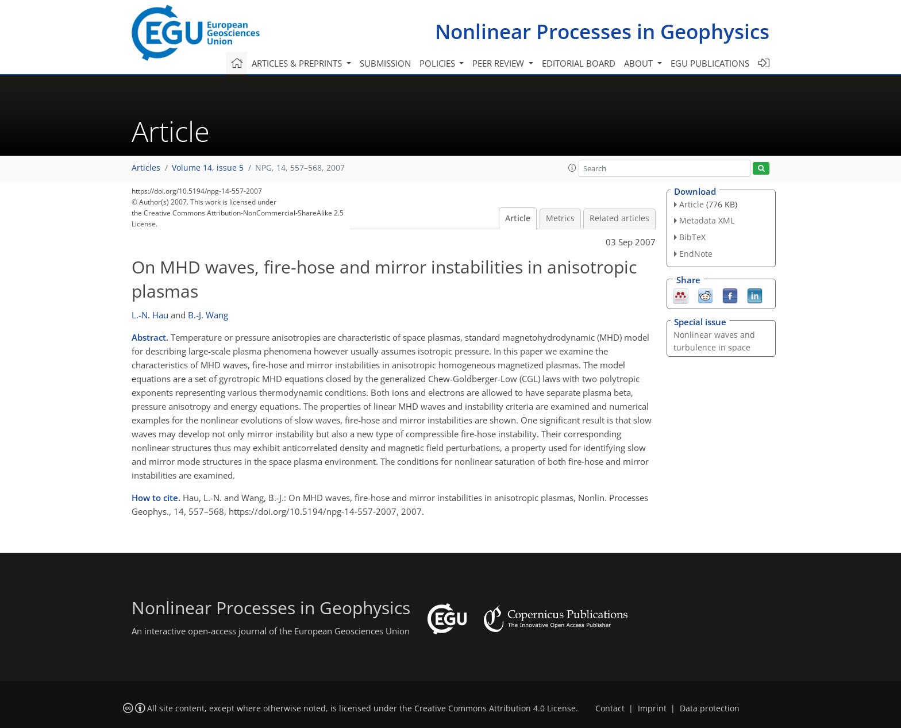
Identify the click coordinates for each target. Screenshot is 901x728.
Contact (610, 708)
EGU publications (710, 63)
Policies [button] (438, 63)
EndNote (696, 253)
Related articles (619, 218)
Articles (146, 168)
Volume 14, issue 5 (208, 168)
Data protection (710, 708)
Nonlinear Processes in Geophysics (602, 31)
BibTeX (692, 237)
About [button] (639, 63)
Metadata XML (706, 220)
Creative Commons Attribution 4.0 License (495, 708)
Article (517, 218)
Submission (385, 63)
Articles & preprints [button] (298, 63)
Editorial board (578, 63)
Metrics (560, 218)
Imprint (652, 708)
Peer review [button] (499, 63)
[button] (572, 168)
